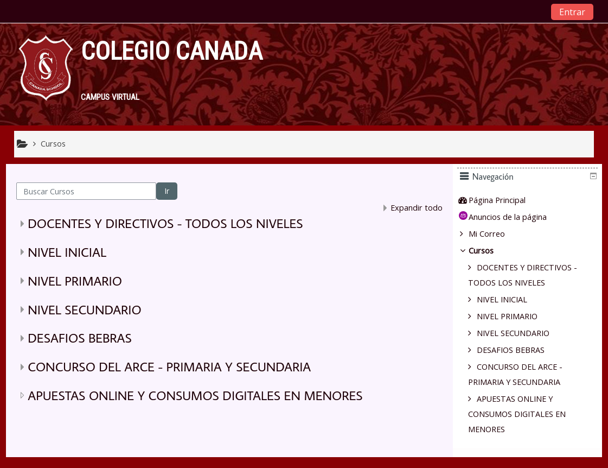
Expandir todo (417, 208)
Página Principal (505, 200)
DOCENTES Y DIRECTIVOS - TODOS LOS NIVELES (165, 222)
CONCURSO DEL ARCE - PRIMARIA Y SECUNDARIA (169, 366)
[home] (45, 73)
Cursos (489, 250)
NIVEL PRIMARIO (75, 280)
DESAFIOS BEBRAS (80, 337)
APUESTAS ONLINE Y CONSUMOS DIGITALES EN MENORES (195, 395)
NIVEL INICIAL (67, 251)
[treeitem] (531, 200)
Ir (166, 191)
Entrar (572, 12)
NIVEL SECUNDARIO (84, 309)
